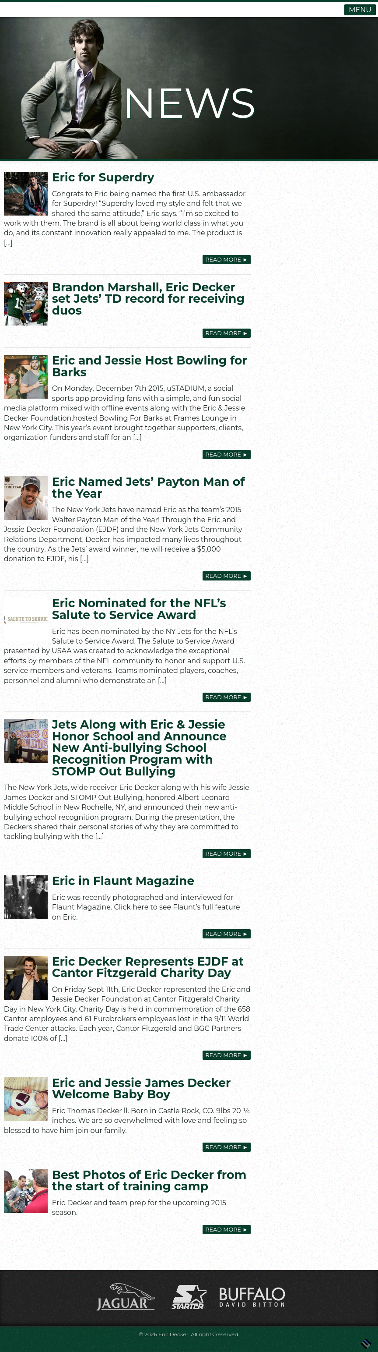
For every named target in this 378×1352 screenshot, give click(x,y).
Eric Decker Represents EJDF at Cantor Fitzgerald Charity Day (148, 967)
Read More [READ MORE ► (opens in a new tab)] (226, 333)
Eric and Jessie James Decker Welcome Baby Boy (141, 1089)
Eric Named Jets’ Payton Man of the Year (148, 487)
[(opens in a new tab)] (26, 304)
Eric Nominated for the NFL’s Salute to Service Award (139, 609)
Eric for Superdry (103, 177)
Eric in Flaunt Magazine (123, 881)
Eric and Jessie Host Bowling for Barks (149, 366)
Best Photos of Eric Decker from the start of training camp (149, 1181)
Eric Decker (173, 1334)
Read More (226, 259)
